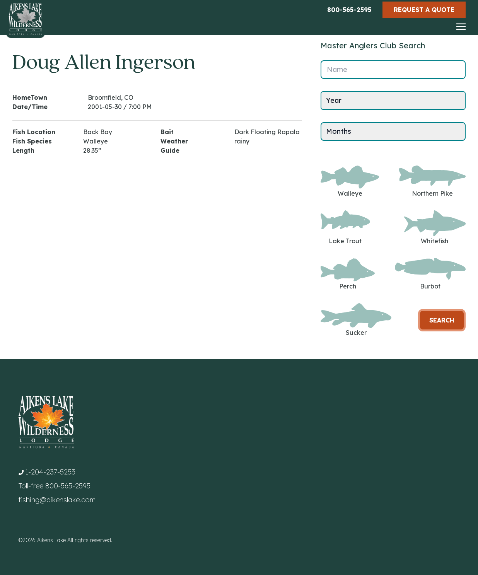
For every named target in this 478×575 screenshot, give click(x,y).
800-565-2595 (349, 10)
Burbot (430, 274)
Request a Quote (424, 10)
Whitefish (435, 227)
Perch (348, 274)
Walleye (350, 181)
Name (337, 69)
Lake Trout (345, 227)
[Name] (393, 69)
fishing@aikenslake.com (57, 499)
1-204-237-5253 (50, 472)
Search (441, 320)
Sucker (356, 320)
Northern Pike (432, 181)
